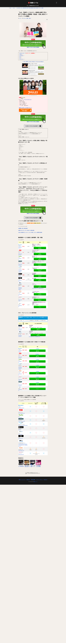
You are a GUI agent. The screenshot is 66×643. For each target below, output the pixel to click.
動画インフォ (35, 481)
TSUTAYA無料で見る (40, 264)
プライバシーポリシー (39, 479)
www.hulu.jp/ (20, 417)
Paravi (37, 388)
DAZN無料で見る (39, 280)
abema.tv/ (19, 429)
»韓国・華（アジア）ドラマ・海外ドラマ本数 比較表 (26, 230)
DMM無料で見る (39, 286)
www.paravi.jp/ (20, 434)
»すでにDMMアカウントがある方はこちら (37, 288)
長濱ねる (30, 18)
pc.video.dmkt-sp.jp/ (21, 450)
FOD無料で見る (39, 254)
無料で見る (40, 270)
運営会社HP (28, 479)
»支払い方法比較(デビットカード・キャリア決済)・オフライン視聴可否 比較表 (30, 232)
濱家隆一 (27, 18)
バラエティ (20, 18)
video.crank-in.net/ (21, 454)
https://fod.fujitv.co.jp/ (21, 413)
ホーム (28, 5)
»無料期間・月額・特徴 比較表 (22, 228)
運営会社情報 (33, 479)
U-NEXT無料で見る (39, 248)
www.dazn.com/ (20, 438)
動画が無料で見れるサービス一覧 (34, 5)
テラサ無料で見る (39, 294)
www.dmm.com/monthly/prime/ (20, 288)
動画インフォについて (22, 479)
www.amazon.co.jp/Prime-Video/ (20, 270)
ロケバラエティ (24, 18)
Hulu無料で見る (39, 259)
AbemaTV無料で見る (40, 276)
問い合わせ (45, 479)
